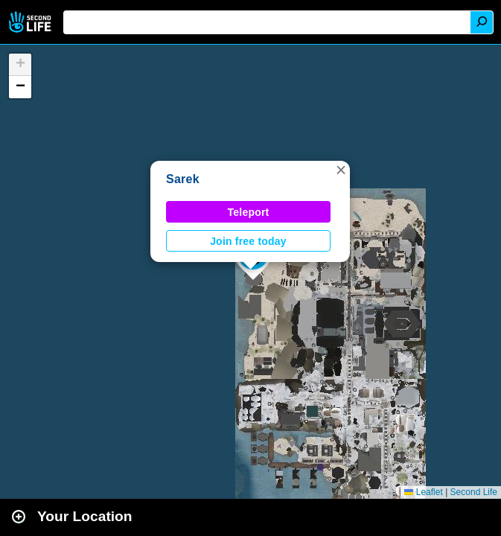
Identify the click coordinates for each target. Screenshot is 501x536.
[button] (341, 170)
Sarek (183, 179)
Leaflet (423, 492)
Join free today (248, 241)
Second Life (31, 22)
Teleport (248, 212)
